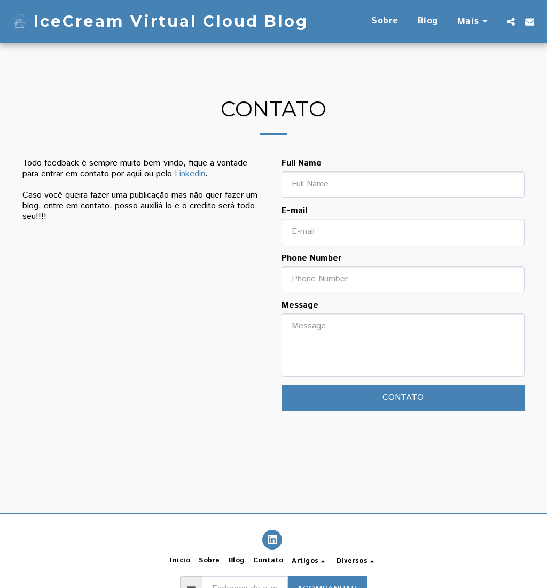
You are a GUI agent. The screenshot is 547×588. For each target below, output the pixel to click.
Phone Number (311, 258)
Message (300, 305)
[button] (511, 21)
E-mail (294, 211)
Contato (403, 397)
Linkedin (190, 174)
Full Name (302, 163)
